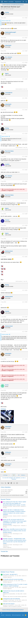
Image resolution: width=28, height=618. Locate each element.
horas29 (4, 8)
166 (14, 475)
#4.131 (25, 98)
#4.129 (25, 62)
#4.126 (25, 17)
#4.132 (25, 109)
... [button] (11, 475)
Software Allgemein (7, 536)
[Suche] (26, 1)
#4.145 (25, 331)
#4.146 (25, 359)
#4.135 (25, 169)
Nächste (23, 475)
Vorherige (5, 475)
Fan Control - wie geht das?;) (10, 574)
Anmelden (4, 190)
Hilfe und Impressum (16, 615)
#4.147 (25, 390)
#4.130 (25, 79)
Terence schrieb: (5, 20)
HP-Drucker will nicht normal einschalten (13, 579)
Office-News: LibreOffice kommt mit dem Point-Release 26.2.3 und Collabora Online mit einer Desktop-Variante (14, 531)
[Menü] (2, 1)
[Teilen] (23, 18)
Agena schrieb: (5, 136)
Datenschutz (8, 615)
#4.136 (25, 181)
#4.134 (25, 156)
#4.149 (25, 457)
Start (23, 615)
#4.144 (25, 316)
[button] (1, 613)
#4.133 (25, 133)
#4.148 (25, 432)
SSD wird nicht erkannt (8, 603)
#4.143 (25, 301)
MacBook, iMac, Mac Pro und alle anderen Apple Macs (15, 596)
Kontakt (2, 615)
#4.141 (25, 256)
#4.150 (25, 469)
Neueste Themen (5, 499)
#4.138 (25, 213)
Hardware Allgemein (7, 577)
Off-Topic (5, 507)
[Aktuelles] (23, 1)
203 (19, 475)
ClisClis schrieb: (5, 334)
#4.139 (25, 225)
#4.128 (25, 50)
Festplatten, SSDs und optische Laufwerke (12, 601)
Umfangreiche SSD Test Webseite (11, 598)
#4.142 (25, 290)
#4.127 (25, 37)
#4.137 (25, 200)
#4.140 (25, 238)
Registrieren (11, 190)
